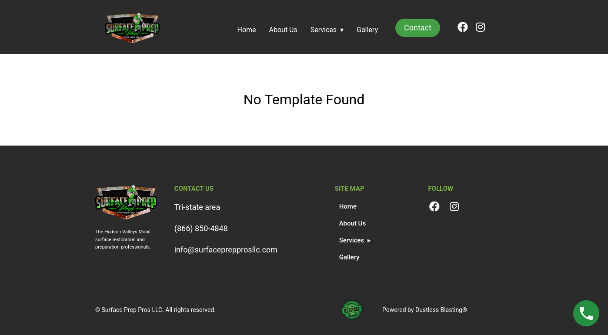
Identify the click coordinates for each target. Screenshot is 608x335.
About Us (283, 30)
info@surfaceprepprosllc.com (225, 249)
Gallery (367, 30)
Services (324, 30)
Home (246, 30)
